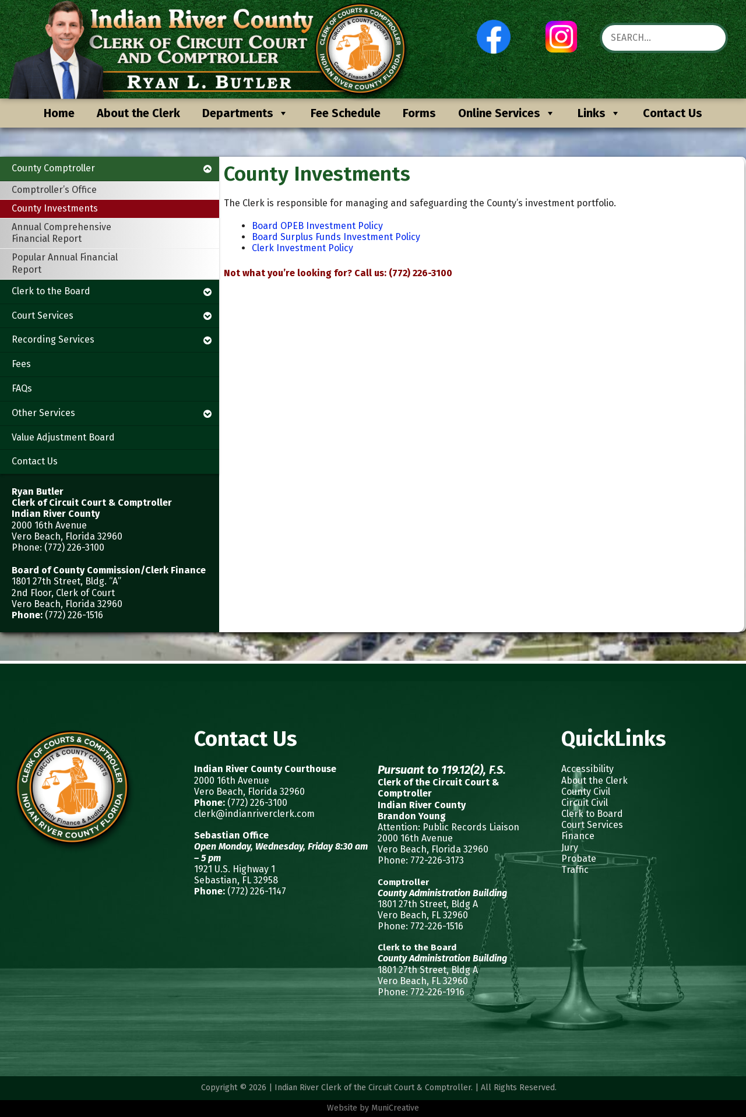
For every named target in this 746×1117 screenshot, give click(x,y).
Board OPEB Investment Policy (317, 225)
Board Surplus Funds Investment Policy (336, 236)
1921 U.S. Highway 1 (234, 869)
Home (59, 113)
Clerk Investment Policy (302, 247)
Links (599, 113)
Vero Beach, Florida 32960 (249, 791)
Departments (245, 113)
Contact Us (672, 113)
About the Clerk (138, 113)
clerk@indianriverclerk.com (254, 813)
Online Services (506, 113)
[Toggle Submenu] (207, 169)
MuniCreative (395, 1108)
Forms (419, 113)
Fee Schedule (346, 113)
